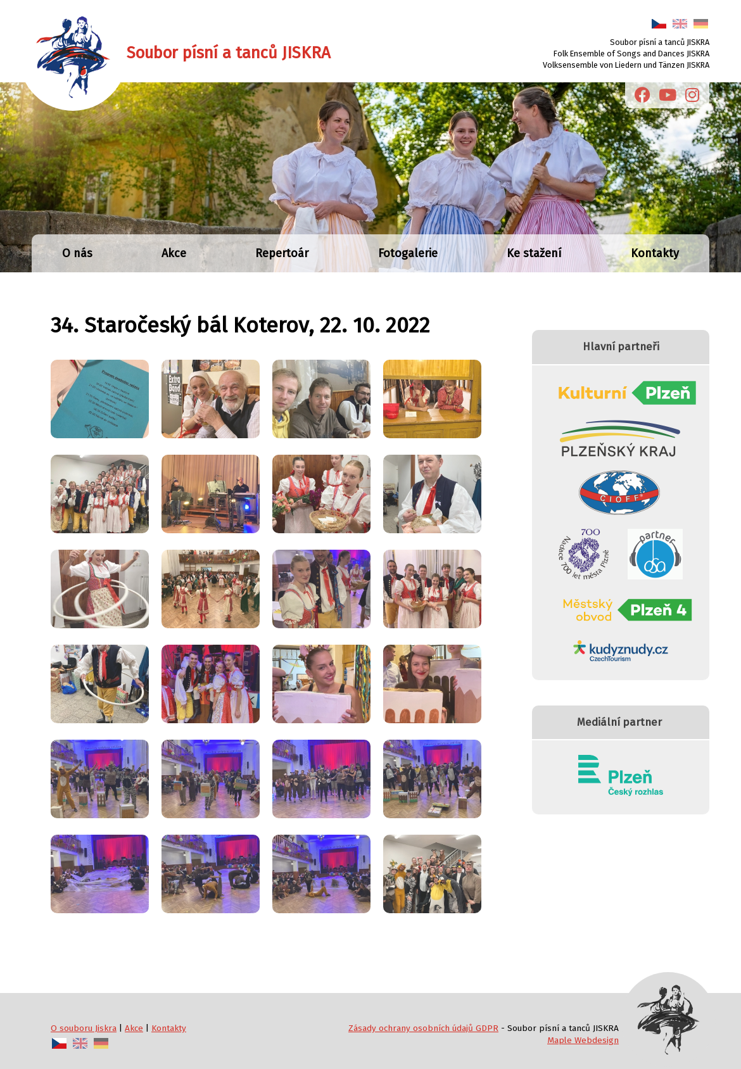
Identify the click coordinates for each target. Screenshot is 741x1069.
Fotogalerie (408, 253)
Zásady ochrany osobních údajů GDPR (423, 1028)
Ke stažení (534, 253)
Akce (174, 253)
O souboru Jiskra (84, 1028)
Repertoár (281, 253)
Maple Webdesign (583, 1040)
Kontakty (655, 253)
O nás (77, 253)
